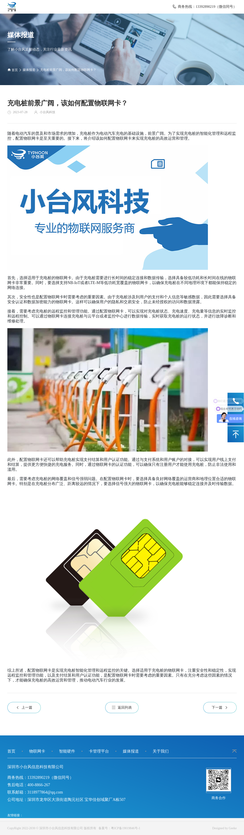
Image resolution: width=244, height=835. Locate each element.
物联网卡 (37, 751)
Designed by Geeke (224, 828)
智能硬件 (67, 751)
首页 (12, 70)
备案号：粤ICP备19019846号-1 (118, 828)
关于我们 (161, 751)
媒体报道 (29, 70)
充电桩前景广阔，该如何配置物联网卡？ (68, 70)
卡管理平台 (99, 751)
